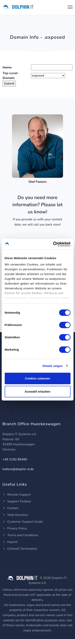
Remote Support (16, 494)
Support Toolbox (16, 501)
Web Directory (15, 515)
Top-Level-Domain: (11, 75)
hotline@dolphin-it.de (18, 469)
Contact (10, 508)
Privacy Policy (14, 528)
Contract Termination (19, 549)
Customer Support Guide (22, 521)
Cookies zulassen (37, 378)
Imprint (9, 542)
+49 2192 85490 (14, 459)
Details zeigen (52, 366)
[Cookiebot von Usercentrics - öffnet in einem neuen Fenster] (53, 244)
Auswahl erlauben (37, 391)
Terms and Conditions (20, 535)
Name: (7, 67)
